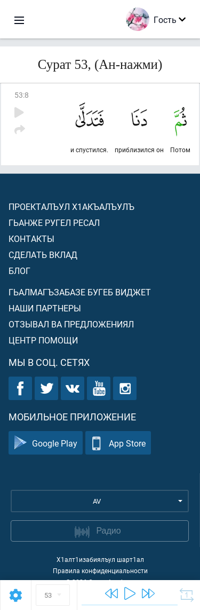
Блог (19, 270)
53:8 (21, 95)
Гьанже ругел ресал (54, 222)
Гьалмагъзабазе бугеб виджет (80, 292)
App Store (118, 443)
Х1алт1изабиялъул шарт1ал (100, 559)
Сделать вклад (43, 254)
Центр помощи (43, 340)
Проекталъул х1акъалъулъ (71, 206)
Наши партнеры (45, 308)
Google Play (45, 443)
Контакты (31, 238)
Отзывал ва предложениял (71, 324)
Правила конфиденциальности (100, 570)
